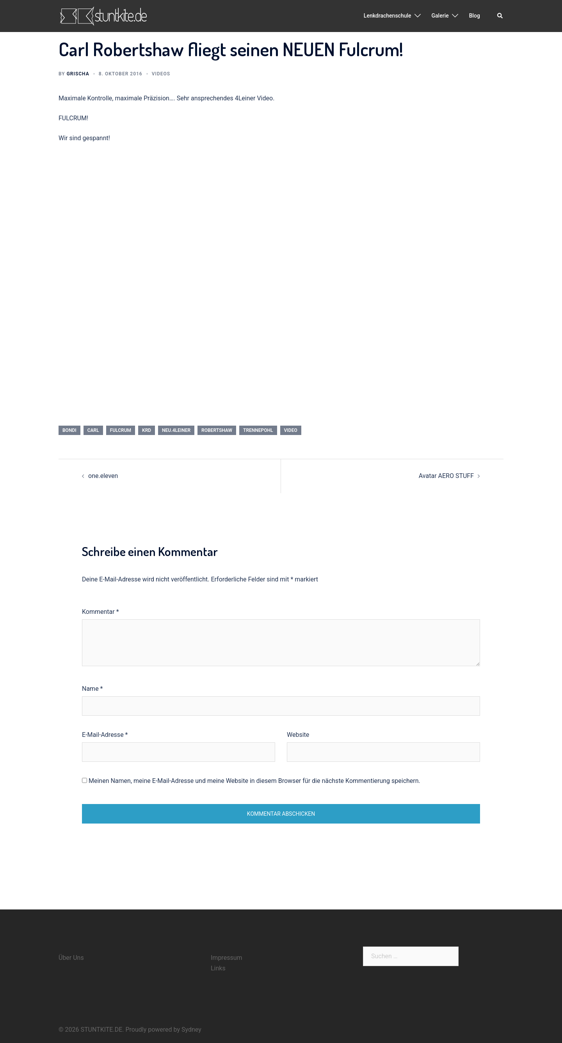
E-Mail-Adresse (105, 734)
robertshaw (216, 430)
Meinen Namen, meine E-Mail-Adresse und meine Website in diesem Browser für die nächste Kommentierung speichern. (254, 780)
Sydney (191, 1029)
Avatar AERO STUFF (446, 476)
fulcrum (120, 430)
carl (93, 430)
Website (298, 734)
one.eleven (103, 476)
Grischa (78, 74)
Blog (474, 15)
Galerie (440, 15)
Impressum (226, 957)
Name (92, 688)
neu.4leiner (176, 430)
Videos (161, 74)
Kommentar (100, 611)
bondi (69, 430)
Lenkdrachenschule (387, 15)
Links (218, 968)
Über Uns (71, 957)
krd (146, 430)
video (290, 430)
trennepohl (258, 430)
